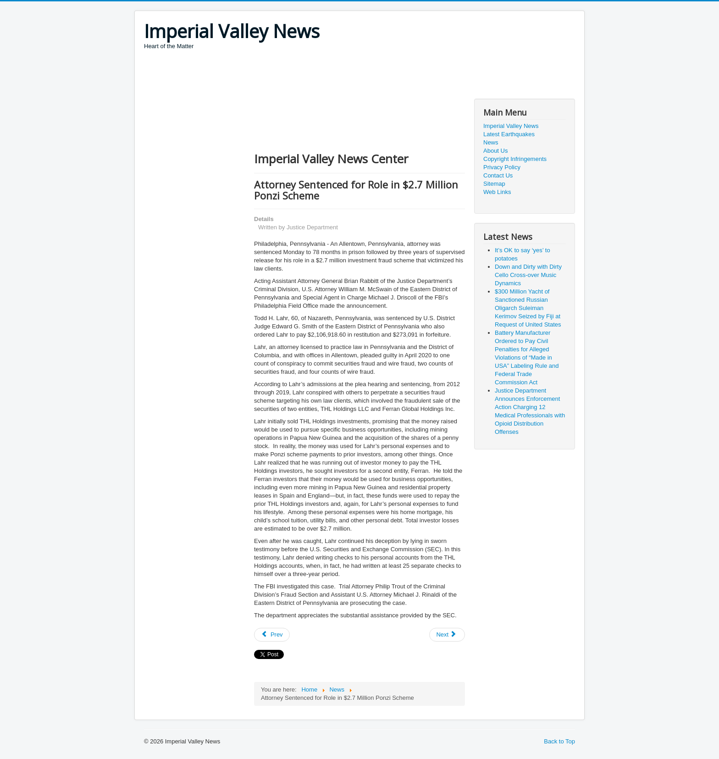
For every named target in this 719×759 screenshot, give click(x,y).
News (490, 142)
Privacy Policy (501, 167)
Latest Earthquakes (509, 134)
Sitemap (494, 183)
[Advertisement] (311, 75)
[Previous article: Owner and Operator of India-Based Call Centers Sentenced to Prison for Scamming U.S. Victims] (272, 635)
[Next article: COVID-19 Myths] (447, 635)
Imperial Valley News (510, 125)
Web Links (497, 191)
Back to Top (559, 741)
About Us (495, 150)
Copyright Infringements (515, 158)
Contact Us (498, 175)
